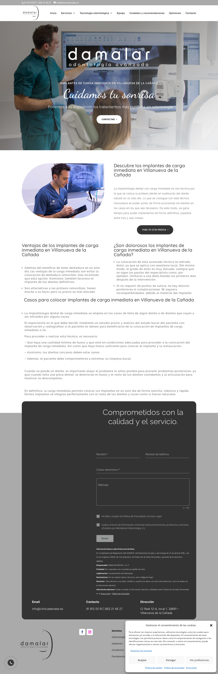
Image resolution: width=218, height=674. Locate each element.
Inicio (53, 13)
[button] (211, 625)
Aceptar (142, 660)
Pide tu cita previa (154, 230)
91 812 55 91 (30, 2)
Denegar (171, 660)
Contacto (190, 13)
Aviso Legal (191, 667)
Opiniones (175, 13)
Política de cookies (153, 667)
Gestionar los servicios (141, 650)
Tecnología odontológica (94, 13)
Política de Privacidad (120, 594)
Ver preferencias (199, 660)
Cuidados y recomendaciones (147, 13)
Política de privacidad (174, 667)
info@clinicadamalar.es (47, 609)
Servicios (66, 13)
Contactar (108, 119)
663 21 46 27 (45, 2)
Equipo (121, 13)
